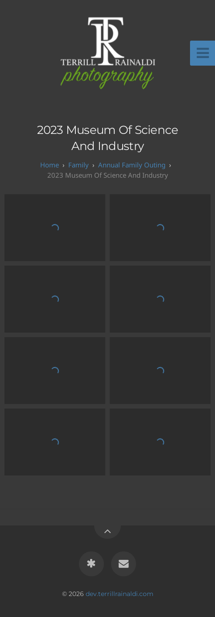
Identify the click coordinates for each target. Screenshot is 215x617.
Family (78, 164)
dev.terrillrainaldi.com (119, 594)
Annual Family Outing (131, 164)
